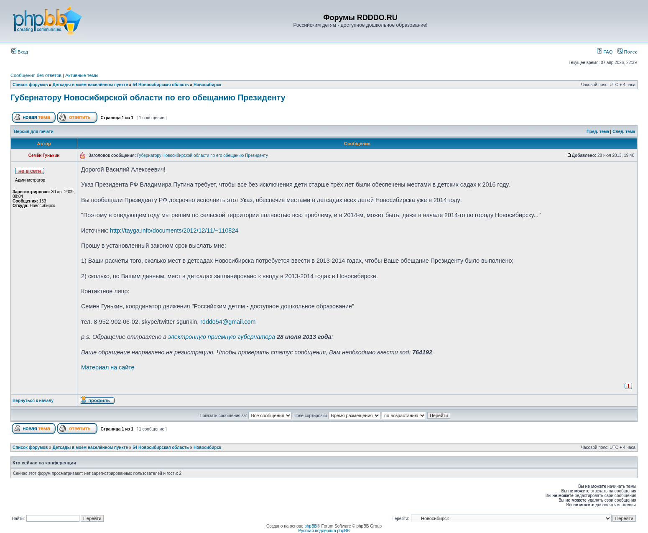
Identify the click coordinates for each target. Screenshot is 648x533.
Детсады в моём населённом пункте (90, 84)
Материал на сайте (108, 367)
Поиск (627, 51)
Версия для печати (34, 131)
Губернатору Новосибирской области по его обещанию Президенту (148, 97)
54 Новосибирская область (161, 84)
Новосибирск (207, 84)
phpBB (310, 526)
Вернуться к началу (33, 400)
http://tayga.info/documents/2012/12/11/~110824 (174, 230)
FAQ (604, 51)
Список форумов (30, 84)
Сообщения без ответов (35, 75)
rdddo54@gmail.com (227, 321)
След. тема (623, 131)
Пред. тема (598, 131)
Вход (19, 51)
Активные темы (81, 75)
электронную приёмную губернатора (221, 336)
